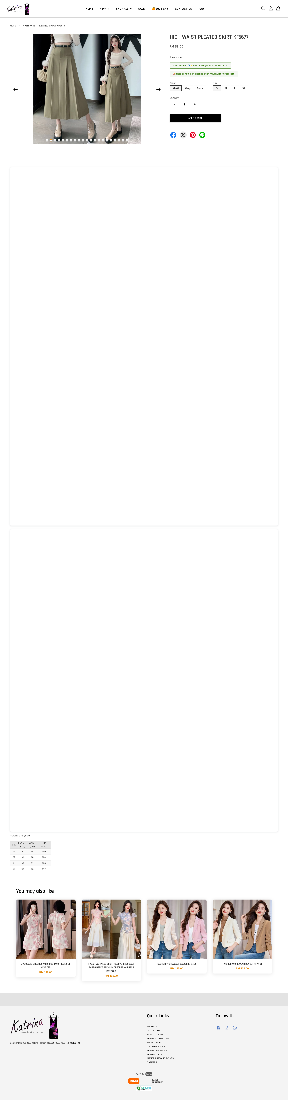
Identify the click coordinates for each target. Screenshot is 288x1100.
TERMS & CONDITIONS (158, 1038)
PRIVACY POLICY (155, 1042)
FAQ (201, 9)
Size (215, 83)
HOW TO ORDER (155, 1034)
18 (115, 140)
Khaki (175, 88)
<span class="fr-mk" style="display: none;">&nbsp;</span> (144, 346)
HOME (89, 9)
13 (95, 140)
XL (243, 88)
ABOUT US (152, 1026)
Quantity (174, 98)
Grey (188, 88)
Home (13, 25)
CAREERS (152, 1062)
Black (200, 88)
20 (123, 140)
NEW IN (104, 9)
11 (87, 140)
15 (103, 140)
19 (119, 140)
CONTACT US (183, 9)
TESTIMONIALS (154, 1054)
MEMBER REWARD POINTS (160, 1058)
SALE (141, 9)
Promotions (176, 57)
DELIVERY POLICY (156, 1046)
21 (127, 140)
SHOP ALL (124, 9)
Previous (15, 90)
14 (99, 140)
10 (83, 140)
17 (111, 140)
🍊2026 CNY (160, 9)
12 (91, 140)
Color (173, 83)
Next (158, 90)
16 (107, 140)
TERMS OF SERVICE (157, 1050)
